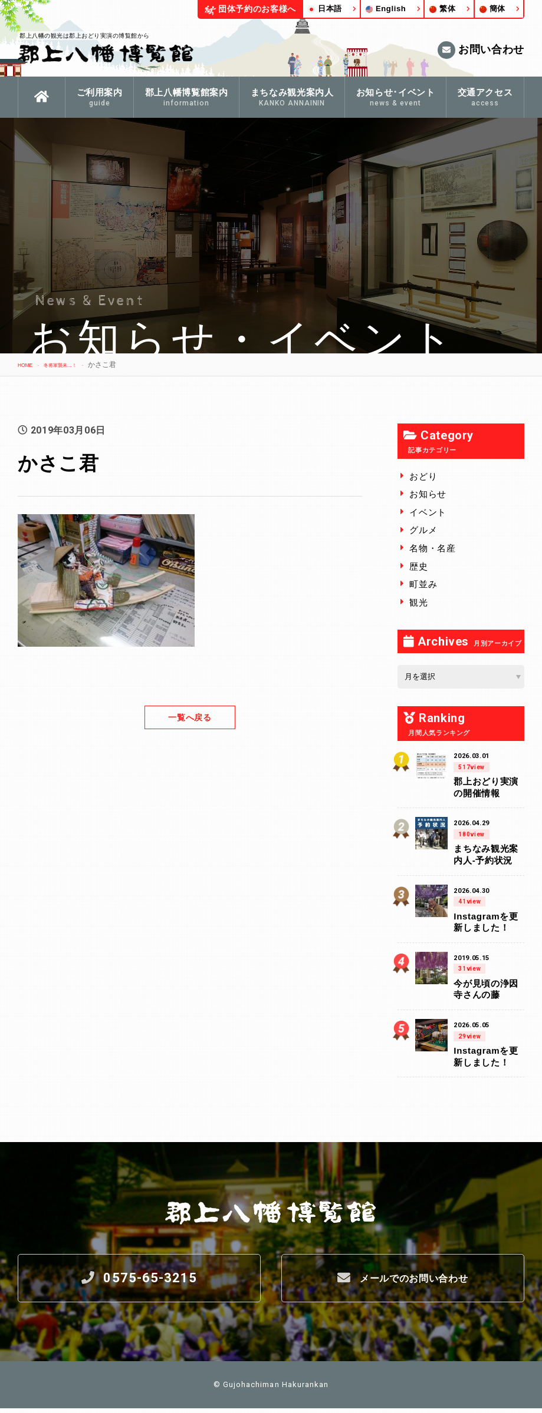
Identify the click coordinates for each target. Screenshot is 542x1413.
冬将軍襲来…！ (75, 364)
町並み (423, 584)
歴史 (418, 566)
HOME (28, 364)
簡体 (492, 8)
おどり (423, 476)
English (386, 8)
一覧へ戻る (190, 717)
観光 (418, 602)
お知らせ (427, 494)
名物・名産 (432, 548)
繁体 (442, 8)
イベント (427, 512)
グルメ (423, 530)
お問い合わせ (481, 50)
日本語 (325, 8)
